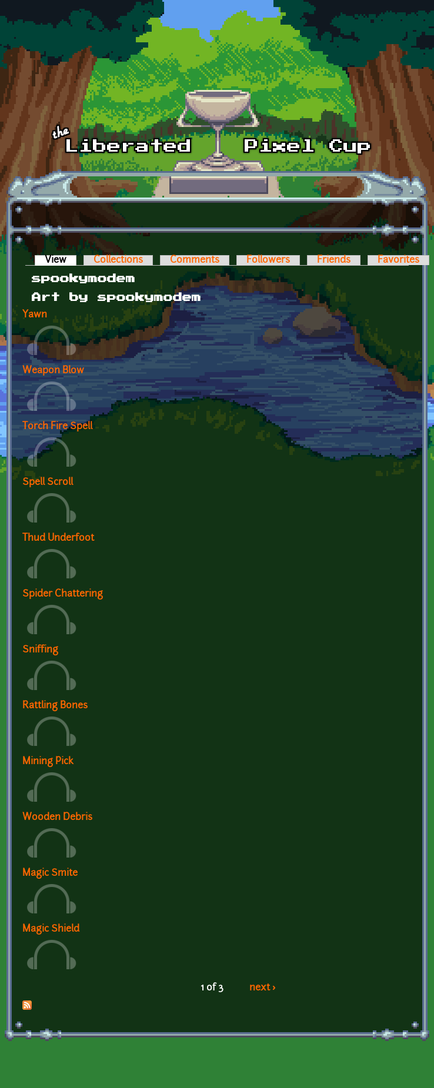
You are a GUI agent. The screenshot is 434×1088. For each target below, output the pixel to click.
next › (262, 988)
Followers (268, 260)
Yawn (34, 315)
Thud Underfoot (58, 538)
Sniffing (40, 650)
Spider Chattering (62, 594)
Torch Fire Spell (57, 426)
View (60, 260)
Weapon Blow (53, 371)
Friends (333, 260)
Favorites (398, 260)
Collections (118, 260)
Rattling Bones (55, 706)
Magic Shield (50, 929)
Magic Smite (50, 873)
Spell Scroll (47, 482)
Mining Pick (48, 761)
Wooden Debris (57, 817)
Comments (194, 260)
